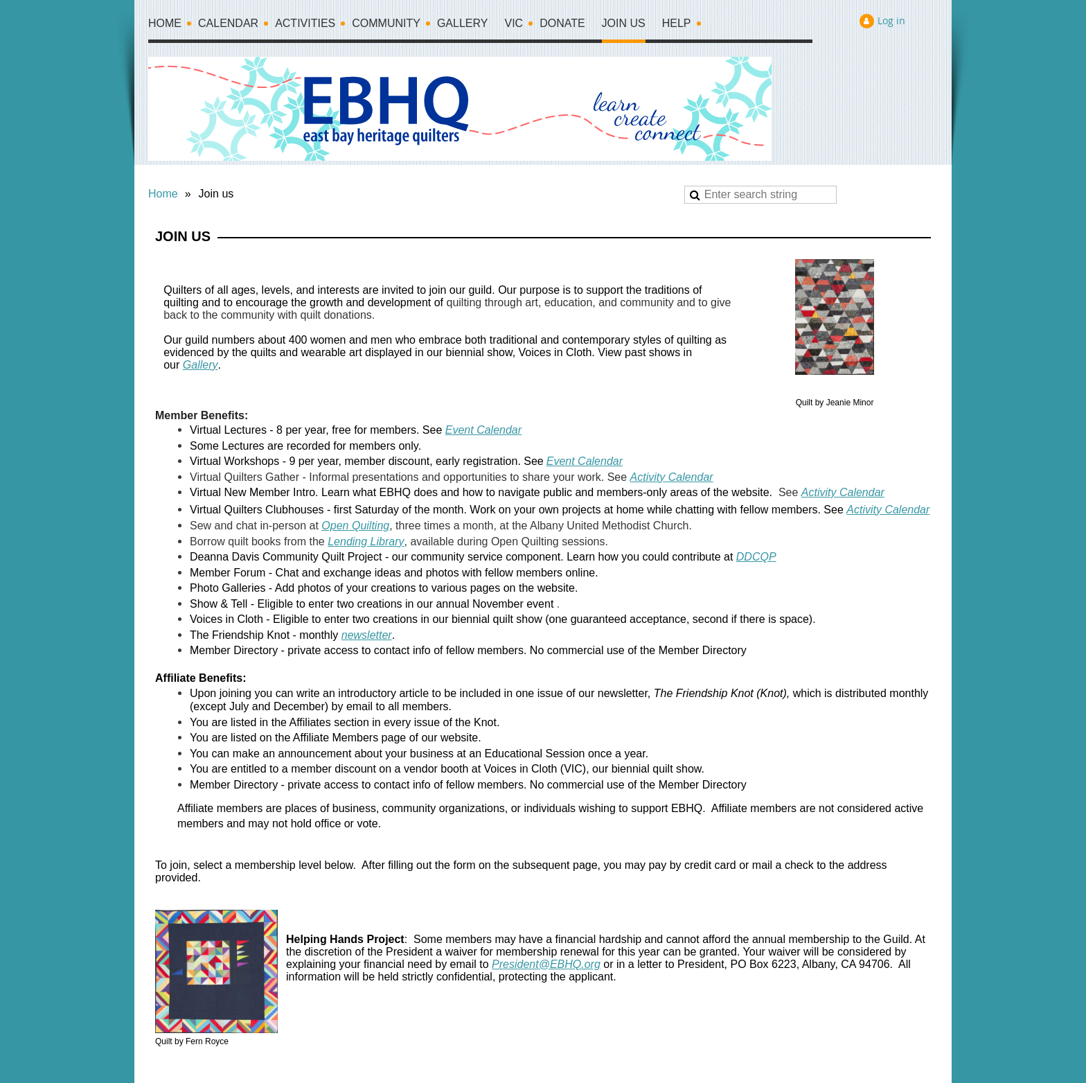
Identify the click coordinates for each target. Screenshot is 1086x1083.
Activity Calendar (671, 477)
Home (163, 194)
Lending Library (366, 541)
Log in (891, 20)
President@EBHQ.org (546, 964)
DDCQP (756, 557)
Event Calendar (483, 430)
